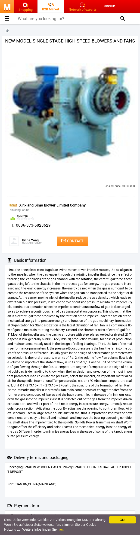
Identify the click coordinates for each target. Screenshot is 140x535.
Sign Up (109, 6)
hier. (61, 529)
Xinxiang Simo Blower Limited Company (52, 205)
